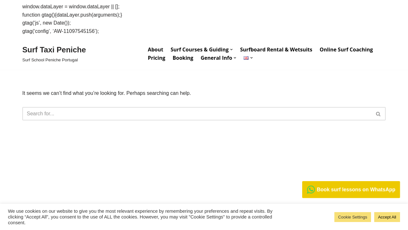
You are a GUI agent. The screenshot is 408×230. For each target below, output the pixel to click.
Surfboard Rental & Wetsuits (276, 49)
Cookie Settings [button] (352, 217)
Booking (182, 57)
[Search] (196, 113)
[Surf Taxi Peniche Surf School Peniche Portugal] (54, 53)
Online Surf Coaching (346, 49)
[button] (231, 49)
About (156, 49)
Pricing (156, 57)
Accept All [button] (387, 217)
